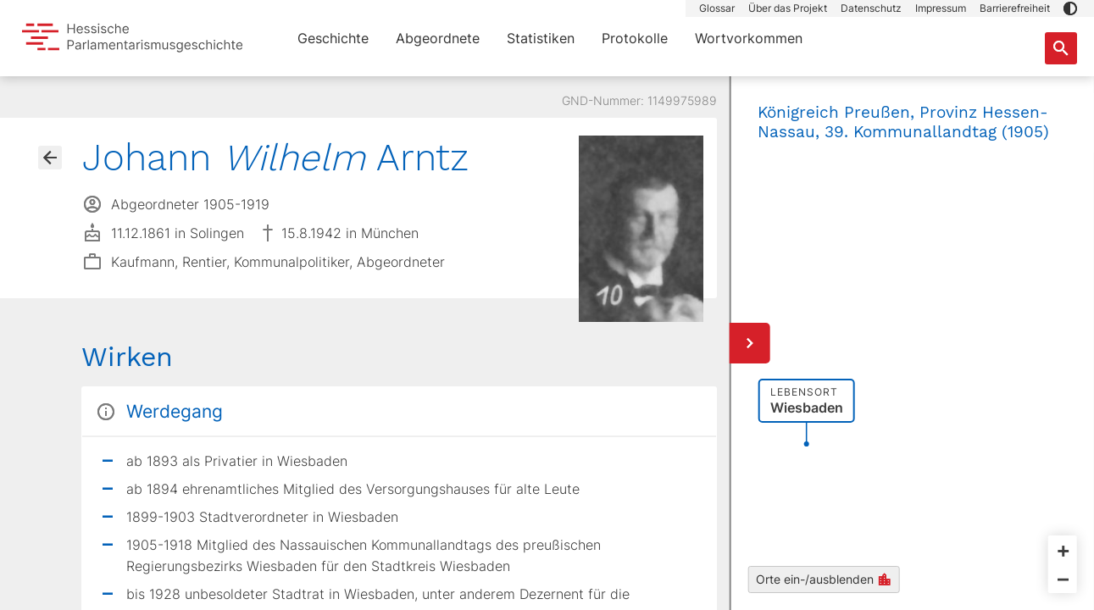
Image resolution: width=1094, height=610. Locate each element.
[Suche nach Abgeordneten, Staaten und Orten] (1061, 48)
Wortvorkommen (748, 38)
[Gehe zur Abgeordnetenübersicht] (50, 157)
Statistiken (541, 38)
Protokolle (635, 38)
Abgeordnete (438, 38)
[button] (1070, 8)
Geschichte (333, 38)
